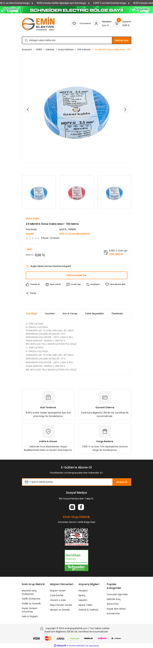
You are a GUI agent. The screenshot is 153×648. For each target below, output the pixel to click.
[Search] (76, 40)
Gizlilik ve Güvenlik (31, 603)
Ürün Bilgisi (31, 313)
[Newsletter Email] (76, 482)
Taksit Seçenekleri (94, 313)
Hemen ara (121, 40)
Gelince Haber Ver (76, 275)
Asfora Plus (113, 604)
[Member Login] (101, 23)
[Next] (125, 109)
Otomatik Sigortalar (117, 594)
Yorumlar (50, 313)
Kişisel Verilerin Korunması (29, 610)
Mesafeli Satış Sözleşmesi (29, 592)
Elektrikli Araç (114, 599)
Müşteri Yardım (58, 590)
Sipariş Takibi (85, 605)
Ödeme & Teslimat (88, 609)
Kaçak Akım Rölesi (116, 608)
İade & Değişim (30, 616)
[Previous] (28, 109)
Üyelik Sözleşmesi (31, 598)
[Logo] (38, 23)
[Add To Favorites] (116, 284)
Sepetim (82, 600)
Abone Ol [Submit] (121, 482)
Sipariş (81, 595)
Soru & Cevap (69, 313)
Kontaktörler (113, 613)
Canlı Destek (57, 595)
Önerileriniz (117, 313)
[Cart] (122, 23)
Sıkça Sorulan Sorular (61, 605)
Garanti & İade (58, 600)
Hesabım (83, 590)
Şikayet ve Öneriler (60, 609)
